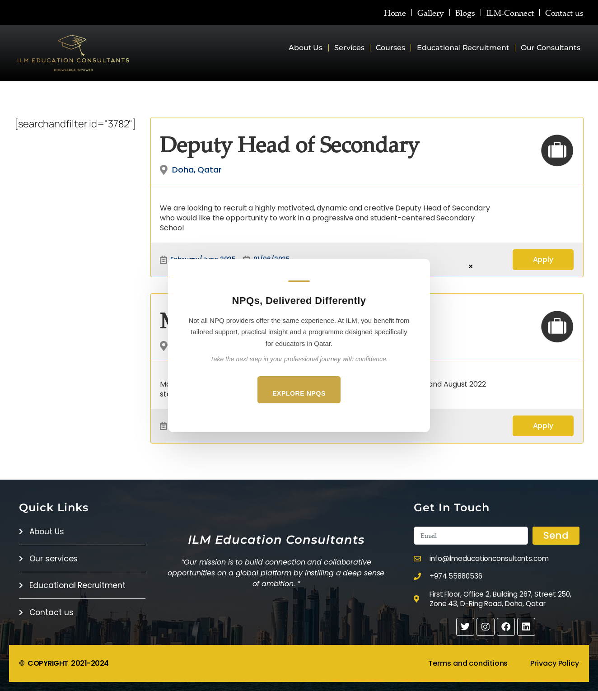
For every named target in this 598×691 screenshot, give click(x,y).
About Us (305, 47)
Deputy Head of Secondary (290, 144)
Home (394, 12)
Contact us (564, 12)
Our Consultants (550, 47)
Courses (390, 47)
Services (349, 47)
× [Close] (470, 266)
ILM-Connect (509, 12)
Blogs (465, 12)
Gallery (429, 12)
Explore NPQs (299, 393)
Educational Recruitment (463, 47)
